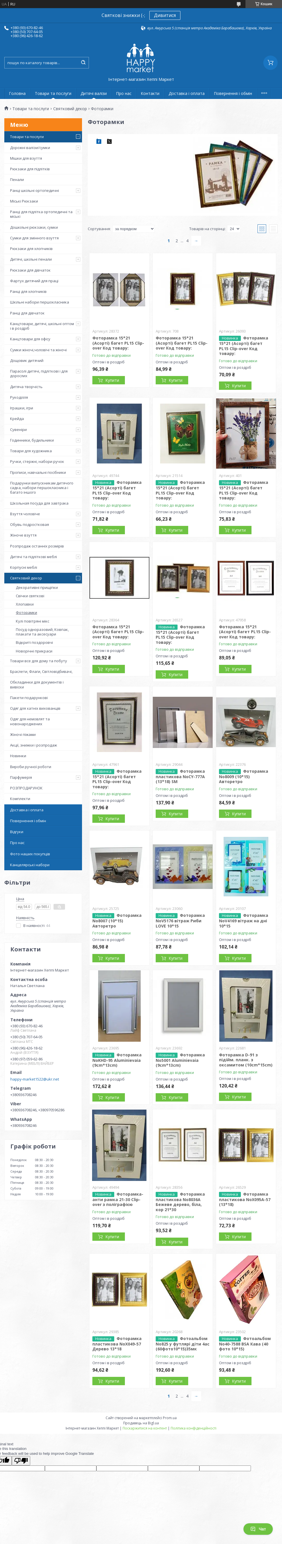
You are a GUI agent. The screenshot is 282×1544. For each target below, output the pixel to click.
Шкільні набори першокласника (39, 302)
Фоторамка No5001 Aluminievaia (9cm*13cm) (180, 1060)
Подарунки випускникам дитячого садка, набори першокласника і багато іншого (41, 487)
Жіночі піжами (23, 734)
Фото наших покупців (30, 853)
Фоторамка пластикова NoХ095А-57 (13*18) (244, 1199)
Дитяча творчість (26, 386)
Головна (17, 93)
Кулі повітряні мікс (32, 621)
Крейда (17, 418)
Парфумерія (21, 777)
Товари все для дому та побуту (38, 660)
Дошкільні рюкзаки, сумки (34, 227)
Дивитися (165, 15)
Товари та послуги (53, 93)
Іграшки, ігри (21, 408)
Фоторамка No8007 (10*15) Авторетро (117, 921)
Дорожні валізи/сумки (30, 147)
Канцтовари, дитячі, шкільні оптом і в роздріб (42, 326)
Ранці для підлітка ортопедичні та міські (41, 214)
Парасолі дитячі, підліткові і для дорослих (39, 373)
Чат (258, 1529)
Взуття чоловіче (25, 513)
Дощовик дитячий (26, 360)
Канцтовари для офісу (30, 338)
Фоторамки (26, 612)
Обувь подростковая (29, 524)
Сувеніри (18, 429)
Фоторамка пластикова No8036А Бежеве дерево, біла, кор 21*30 (180, 1201)
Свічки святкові (30, 595)
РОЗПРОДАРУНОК (26, 788)
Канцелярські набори (29, 864)
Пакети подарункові (29, 697)
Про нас (124, 93)
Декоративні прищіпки (37, 587)
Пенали (17, 179)
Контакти (150, 93)
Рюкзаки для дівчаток (30, 270)
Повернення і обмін (233, 93)
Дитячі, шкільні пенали (31, 259)
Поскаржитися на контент (145, 1428)
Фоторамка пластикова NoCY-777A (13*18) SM (180, 776)
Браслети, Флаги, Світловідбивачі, (41, 671)
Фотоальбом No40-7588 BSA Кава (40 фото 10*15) (245, 1344)
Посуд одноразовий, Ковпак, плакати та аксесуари (42, 632)
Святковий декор (70, 108)
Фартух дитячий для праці (34, 280)
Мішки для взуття (26, 158)
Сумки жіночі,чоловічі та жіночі (38, 349)
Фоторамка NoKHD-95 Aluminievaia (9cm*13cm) (117, 1060)
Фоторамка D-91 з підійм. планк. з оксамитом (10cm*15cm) (246, 1060)
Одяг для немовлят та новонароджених (30, 721)
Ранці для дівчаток (27, 313)
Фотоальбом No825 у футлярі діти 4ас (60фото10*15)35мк (182, 1344)
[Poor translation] (21, 1460)
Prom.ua (170, 1417)
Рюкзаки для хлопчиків (31, 248)
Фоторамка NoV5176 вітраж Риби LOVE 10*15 (180, 921)
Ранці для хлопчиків (28, 291)
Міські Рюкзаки (24, 201)
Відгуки (16, 831)
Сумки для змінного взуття (34, 238)
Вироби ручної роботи (30, 766)
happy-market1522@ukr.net (34, 1079)
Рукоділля (19, 397)
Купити (112, 380)
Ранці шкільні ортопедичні (34, 190)
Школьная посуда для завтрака (39, 503)
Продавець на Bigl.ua (141, 1423)
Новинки (18, 755)
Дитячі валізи (94, 93)
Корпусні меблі (23, 567)
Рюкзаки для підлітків (30, 168)
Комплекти (20, 798)
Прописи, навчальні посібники (38, 472)
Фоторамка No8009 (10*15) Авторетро (243, 776)
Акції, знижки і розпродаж (33, 745)
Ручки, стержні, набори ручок (37, 461)
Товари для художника (31, 450)
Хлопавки (25, 604)
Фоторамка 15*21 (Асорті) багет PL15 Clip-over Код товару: (118, 343)
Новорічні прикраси (34, 651)
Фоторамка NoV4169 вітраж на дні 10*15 (243, 921)
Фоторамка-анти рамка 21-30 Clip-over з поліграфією (117, 1199)
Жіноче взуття (23, 535)
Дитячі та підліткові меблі (33, 556)
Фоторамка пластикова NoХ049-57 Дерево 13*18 (117, 1344)
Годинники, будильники (32, 440)
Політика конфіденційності (193, 1428)
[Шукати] (83, 62)
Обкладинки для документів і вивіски (37, 684)
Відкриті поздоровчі (34, 642)
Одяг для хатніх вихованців (35, 708)
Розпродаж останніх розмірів (37, 546)
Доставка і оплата (187, 93)
